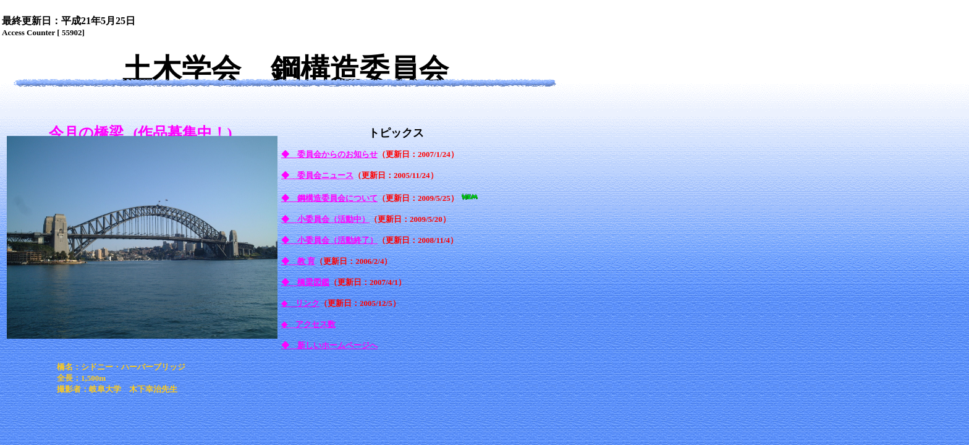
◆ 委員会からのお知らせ (329, 154)
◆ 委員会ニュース (317, 175)
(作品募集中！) (182, 133)
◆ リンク (300, 303)
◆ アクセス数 (308, 324)
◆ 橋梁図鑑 (305, 282)
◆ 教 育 (298, 261)
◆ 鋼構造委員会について (329, 198)
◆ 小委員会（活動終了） (329, 240)
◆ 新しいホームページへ (329, 345)
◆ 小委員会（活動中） (325, 219)
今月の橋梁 (86, 133)
